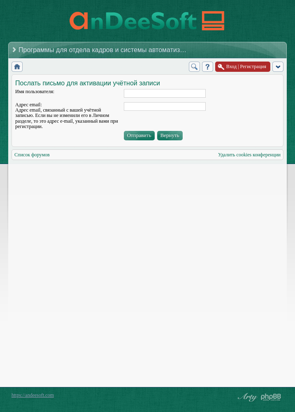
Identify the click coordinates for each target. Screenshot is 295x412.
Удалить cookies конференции (249, 155)
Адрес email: (28, 105)
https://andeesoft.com (33, 395)
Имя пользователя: (34, 91)
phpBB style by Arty (246, 397)
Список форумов (32, 155)
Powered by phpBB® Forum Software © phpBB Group (271, 397)
